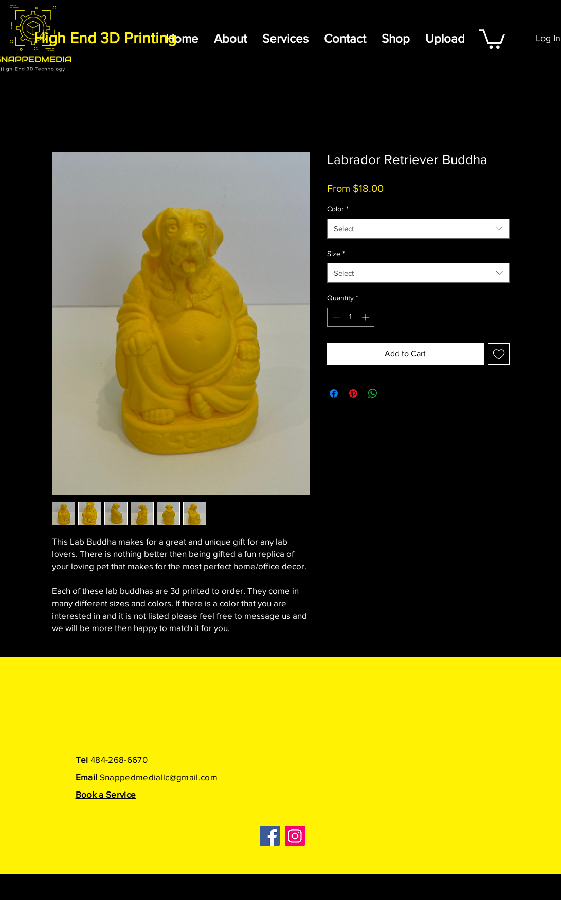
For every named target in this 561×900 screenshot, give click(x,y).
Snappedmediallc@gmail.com (159, 777)
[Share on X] (392, 393)
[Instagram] (295, 836)
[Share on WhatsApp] (373, 393)
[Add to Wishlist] (499, 354)
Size (336, 253)
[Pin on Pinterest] (353, 393)
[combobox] (418, 229)
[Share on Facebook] (334, 393)
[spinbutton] (350, 317)
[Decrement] (335, 317)
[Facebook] (270, 836)
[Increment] (366, 317)
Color (338, 209)
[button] (492, 38)
